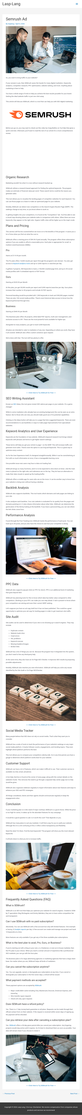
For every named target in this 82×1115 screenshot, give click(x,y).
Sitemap (29, 1107)
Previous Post (9, 1093)
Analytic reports (20, 929)
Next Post (74, 1093)
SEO (14, 404)
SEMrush (38, 985)
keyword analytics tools (21, 263)
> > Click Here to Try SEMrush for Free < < (41, 393)
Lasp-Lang (11, 4)
